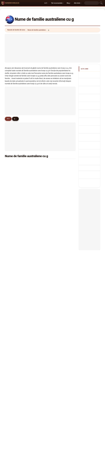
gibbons (37, 217)
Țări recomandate (56, 3)
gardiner (61, 183)
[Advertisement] (52, 48)
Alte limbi (77, 3)
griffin (60, 178)
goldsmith (61, 232)
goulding (13, 301)
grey (60, 207)
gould (36, 192)
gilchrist (13, 247)
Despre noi (36, 430)
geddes (36, 257)
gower (12, 291)
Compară (58, 430)
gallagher (37, 188)
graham (61, 163)
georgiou (13, 321)
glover (60, 192)
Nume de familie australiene (37, 30)
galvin (60, 247)
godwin (60, 301)
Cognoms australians (88, 104)
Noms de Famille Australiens (91, 87)
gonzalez (13, 277)
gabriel (36, 316)
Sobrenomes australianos (89, 110)
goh (59, 282)
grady (60, 316)
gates (36, 227)
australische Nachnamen (89, 93)
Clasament (47, 430)
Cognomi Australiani (88, 98)
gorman (61, 217)
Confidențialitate (79, 430)
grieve (36, 267)
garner (36, 222)
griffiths (13, 173)
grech (12, 262)
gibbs (12, 192)
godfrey (37, 207)
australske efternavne (89, 134)
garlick (36, 321)
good (12, 296)
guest (60, 242)
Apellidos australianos (89, 75)
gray (35, 163)
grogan (36, 287)
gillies (12, 232)
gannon (12, 252)
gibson (36, 168)
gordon (60, 168)
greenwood (14, 202)
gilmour (61, 227)
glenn (12, 306)
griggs (36, 301)
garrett (60, 212)
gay (59, 257)
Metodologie (24, 430)
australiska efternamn (89, 151)
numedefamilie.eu (52, 422)
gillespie (13, 207)
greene (60, 267)
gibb (35, 272)
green (12, 163)
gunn (60, 202)
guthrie (12, 237)
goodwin (37, 183)
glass (36, 277)
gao (11, 311)
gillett (12, 272)
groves (36, 202)
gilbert (36, 178)
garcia (60, 252)
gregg (36, 306)
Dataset (67, 430)
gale (11, 197)
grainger (13, 287)
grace (36, 197)
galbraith (37, 311)
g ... (16, 119)
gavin (60, 272)
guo (59, 277)
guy (59, 197)
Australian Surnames (89, 81)
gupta (60, 287)
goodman (13, 217)
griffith (12, 242)
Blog (68, 3)
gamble (12, 267)
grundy (60, 306)
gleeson (13, 188)
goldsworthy (62, 311)
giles (60, 188)
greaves (37, 242)
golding (12, 227)
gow (59, 291)
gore (11, 282)
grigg (60, 237)
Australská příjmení (89, 128)
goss (60, 262)
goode (36, 247)
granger (61, 296)
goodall (12, 257)
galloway (37, 262)
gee (35, 212)
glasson (13, 316)
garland (37, 237)
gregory (13, 183)
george (36, 173)
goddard (13, 222)
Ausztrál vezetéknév (88, 145)
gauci (60, 321)
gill (59, 173)
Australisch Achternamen (89, 122)
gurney (36, 282)
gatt (11, 326)
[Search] (91, 3)
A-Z (46, 3)
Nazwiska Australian (88, 116)
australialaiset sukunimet (90, 139)
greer (36, 291)
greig (36, 232)
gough (12, 212)
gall (35, 296)
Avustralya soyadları (89, 157)
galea (36, 252)
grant (12, 168)
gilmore (61, 222)
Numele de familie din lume (16, 30)
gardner (13, 178)
